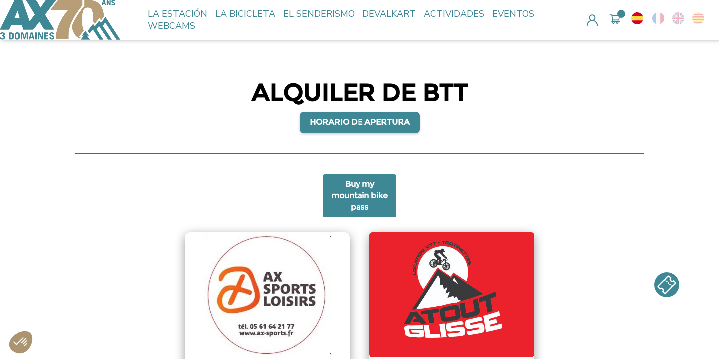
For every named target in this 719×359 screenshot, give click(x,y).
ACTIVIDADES (454, 14)
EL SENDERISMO (319, 14)
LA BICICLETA (245, 14)
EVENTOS (513, 14)
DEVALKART (389, 14)
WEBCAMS (171, 26)
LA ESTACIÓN (177, 14)
